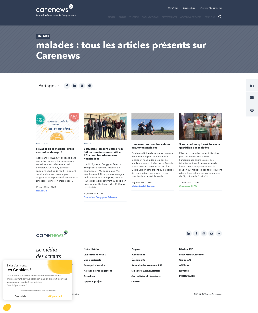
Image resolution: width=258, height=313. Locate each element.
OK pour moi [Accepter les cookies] (55, 296)
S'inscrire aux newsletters (145, 270)
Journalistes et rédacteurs (146, 276)
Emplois (210, 17)
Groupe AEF (186, 260)
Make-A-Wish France (143, 186)
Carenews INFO (188, 186)
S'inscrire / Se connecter (211, 8)
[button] (7, 307)
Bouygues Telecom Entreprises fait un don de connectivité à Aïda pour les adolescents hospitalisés (104, 153)
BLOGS (122, 17)
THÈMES (134, 17)
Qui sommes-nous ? (95, 254)
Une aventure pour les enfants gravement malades (150, 146)
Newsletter (173, 8)
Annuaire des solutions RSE (146, 265)
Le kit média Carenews (192, 254)
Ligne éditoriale (92, 260)
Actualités (89, 276)
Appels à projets (190, 17)
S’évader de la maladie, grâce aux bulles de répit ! (55, 150)
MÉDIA (111, 17)
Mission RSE (186, 249)
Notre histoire (91, 249)
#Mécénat (42, 144)
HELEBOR (41, 190)
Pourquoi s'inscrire (94, 265)
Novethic (184, 270)
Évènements (169, 17)
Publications (150, 17)
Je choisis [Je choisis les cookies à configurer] (20, 296)
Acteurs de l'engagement (98, 270)
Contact (135, 281)
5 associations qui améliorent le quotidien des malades (199, 146)
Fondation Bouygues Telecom (100, 197)
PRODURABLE (187, 276)
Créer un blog (189, 8)
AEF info (184, 265)
